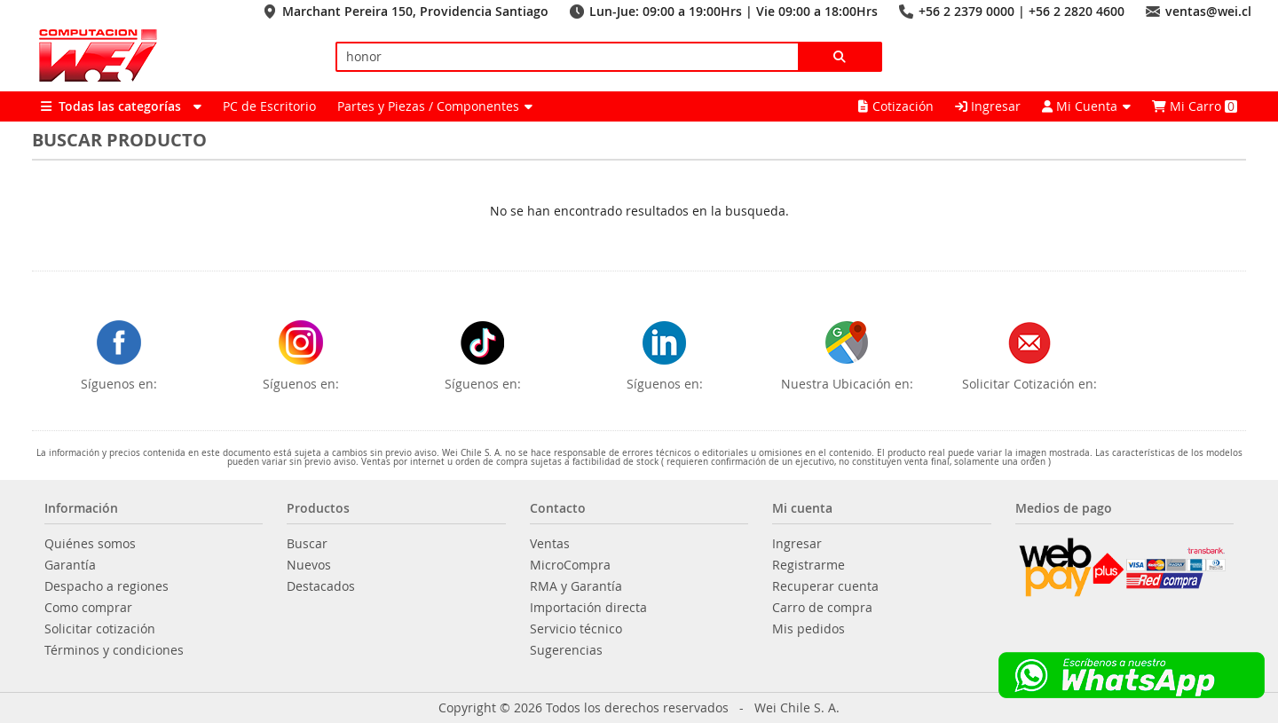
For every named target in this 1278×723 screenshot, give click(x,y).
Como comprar (88, 607)
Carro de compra (822, 607)
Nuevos (309, 565)
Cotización (896, 106)
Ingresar (988, 106)
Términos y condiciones (114, 650)
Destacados (321, 586)
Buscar (307, 544)
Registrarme (808, 565)
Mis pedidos (808, 629)
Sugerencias (566, 650)
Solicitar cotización (99, 629)
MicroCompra (570, 565)
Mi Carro (1194, 106)
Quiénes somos (90, 544)
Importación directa (588, 607)
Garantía (70, 565)
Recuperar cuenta (825, 586)
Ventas (550, 544)
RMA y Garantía (576, 586)
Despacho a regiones (106, 586)
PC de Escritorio (269, 106)
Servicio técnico (576, 629)
